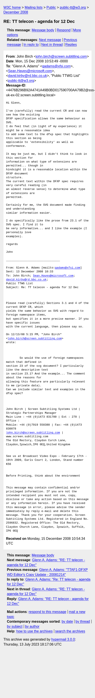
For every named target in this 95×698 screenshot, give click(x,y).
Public (51, 7)
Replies (71, 44)
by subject (14, 626)
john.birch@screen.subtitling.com (61, 56)
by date (67, 621)
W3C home (12, 7)
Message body (43, 30)
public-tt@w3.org (73, 7)
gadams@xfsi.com (56, 66)
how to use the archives (34, 631)
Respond (64, 30)
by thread (83, 621)
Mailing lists (34, 7)
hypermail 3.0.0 (63, 639)
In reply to (31, 44)
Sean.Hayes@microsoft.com (30, 71)
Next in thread (52, 44)
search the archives (70, 631)
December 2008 (15, 12)
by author (32, 626)
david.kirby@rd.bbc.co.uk (27, 75)
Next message (50, 40)
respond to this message (47, 612)
